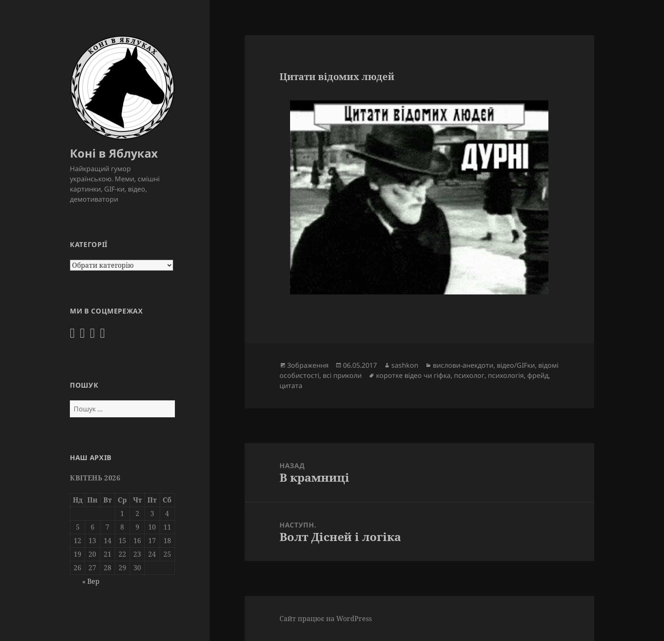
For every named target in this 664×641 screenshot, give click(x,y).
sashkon (404, 365)
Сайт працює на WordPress (325, 618)
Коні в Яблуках (114, 153)
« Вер (91, 581)
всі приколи (342, 375)
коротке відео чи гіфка (413, 375)
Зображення (308, 365)
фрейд (537, 375)
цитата (290, 385)
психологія (506, 375)
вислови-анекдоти (463, 365)
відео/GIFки (516, 365)
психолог (469, 375)
